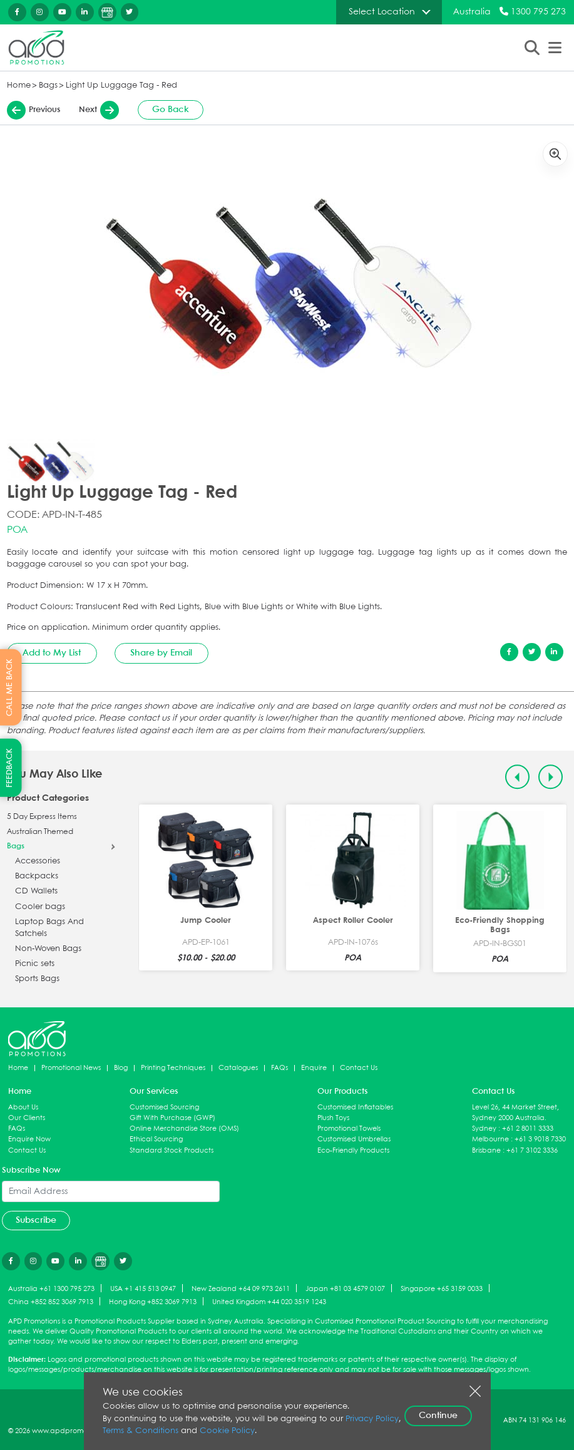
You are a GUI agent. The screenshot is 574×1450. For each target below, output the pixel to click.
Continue (438, 1415)
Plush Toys (333, 1117)
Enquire (314, 1067)
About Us (23, 1107)
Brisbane (486, 1150)
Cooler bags (40, 907)
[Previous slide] (517, 776)
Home (19, 85)
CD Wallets (36, 891)
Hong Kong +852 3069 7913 (153, 1301)
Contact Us (358, 1067)
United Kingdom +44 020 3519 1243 (269, 1301)
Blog (121, 1067)
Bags (48, 85)
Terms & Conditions (140, 1431)
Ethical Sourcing (156, 1139)
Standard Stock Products (171, 1150)
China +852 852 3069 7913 (50, 1301)
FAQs (279, 1067)
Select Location (382, 12)
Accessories (37, 861)
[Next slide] (550, 776)
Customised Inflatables (355, 1107)
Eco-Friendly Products (353, 1150)
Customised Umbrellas (354, 1139)
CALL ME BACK (10, 687)
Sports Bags (37, 979)
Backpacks (36, 876)
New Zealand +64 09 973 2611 (241, 1288)
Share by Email (161, 653)
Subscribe (36, 1220)
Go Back (170, 109)
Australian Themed (40, 832)
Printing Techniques (173, 1067)
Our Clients (26, 1117)
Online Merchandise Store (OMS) (184, 1128)
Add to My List (52, 653)
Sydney (484, 1128)
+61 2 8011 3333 (527, 1128)
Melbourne (490, 1139)
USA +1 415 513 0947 (143, 1288)
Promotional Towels (349, 1128)
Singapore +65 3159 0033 (442, 1288)
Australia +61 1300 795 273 (51, 1288)
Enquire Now (29, 1139)
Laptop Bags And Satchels (49, 928)
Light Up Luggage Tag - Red (121, 85)
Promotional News (71, 1067)
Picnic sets (34, 964)
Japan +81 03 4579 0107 (345, 1288)
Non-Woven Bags (48, 949)
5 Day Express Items (42, 817)
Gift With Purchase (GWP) (172, 1117)
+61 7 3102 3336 (532, 1150)
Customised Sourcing (164, 1107)
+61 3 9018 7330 (540, 1139)
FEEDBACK (10, 768)
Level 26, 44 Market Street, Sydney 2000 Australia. (515, 1112)
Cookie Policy (227, 1431)
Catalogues (238, 1067)
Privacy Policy (372, 1419)
